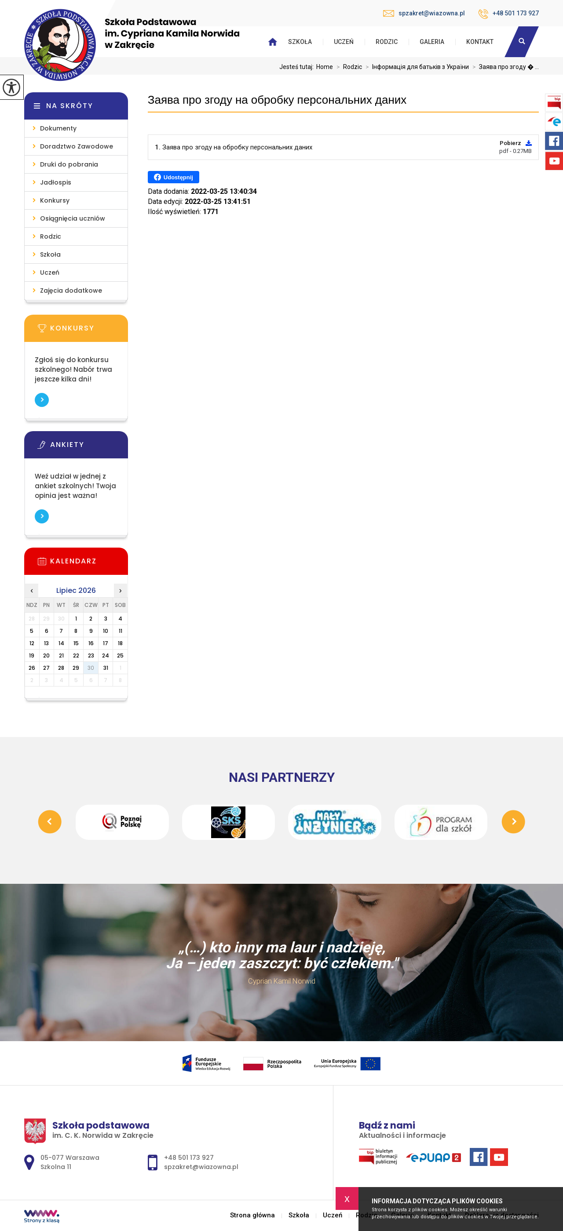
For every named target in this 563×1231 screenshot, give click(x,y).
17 (105, 643)
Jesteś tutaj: (297, 67)
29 (76, 668)
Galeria (432, 41)
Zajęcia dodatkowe (71, 290)
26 (32, 668)
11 (120, 631)
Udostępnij (173, 177)
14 (61, 643)
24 (105, 655)
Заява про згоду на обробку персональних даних (277, 100)
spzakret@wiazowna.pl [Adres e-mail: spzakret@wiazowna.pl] (201, 1166)
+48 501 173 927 (508, 14)
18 (120, 643)
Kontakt (480, 41)
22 (76, 655)
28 (61, 668)
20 (46, 655)
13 (46, 643)
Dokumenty (58, 128)
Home (324, 67)
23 (91, 655)
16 (91, 643)
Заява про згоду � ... (504, 67)
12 (31, 643)
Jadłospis (55, 182)
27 (46, 668)
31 (105, 668)
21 (61, 655)
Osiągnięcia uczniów (72, 218)
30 (91, 668)
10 (105, 631)
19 (31, 655)
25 (120, 655)
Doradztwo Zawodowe (76, 146)
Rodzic (387, 41)
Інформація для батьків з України (415, 67)
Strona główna (252, 1215)
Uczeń (344, 41)
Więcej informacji (42, 400)
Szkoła (300, 41)
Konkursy (54, 200)
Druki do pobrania (69, 164)
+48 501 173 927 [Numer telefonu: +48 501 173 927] (189, 1157)
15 (76, 643)
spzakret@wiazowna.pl (424, 13)
